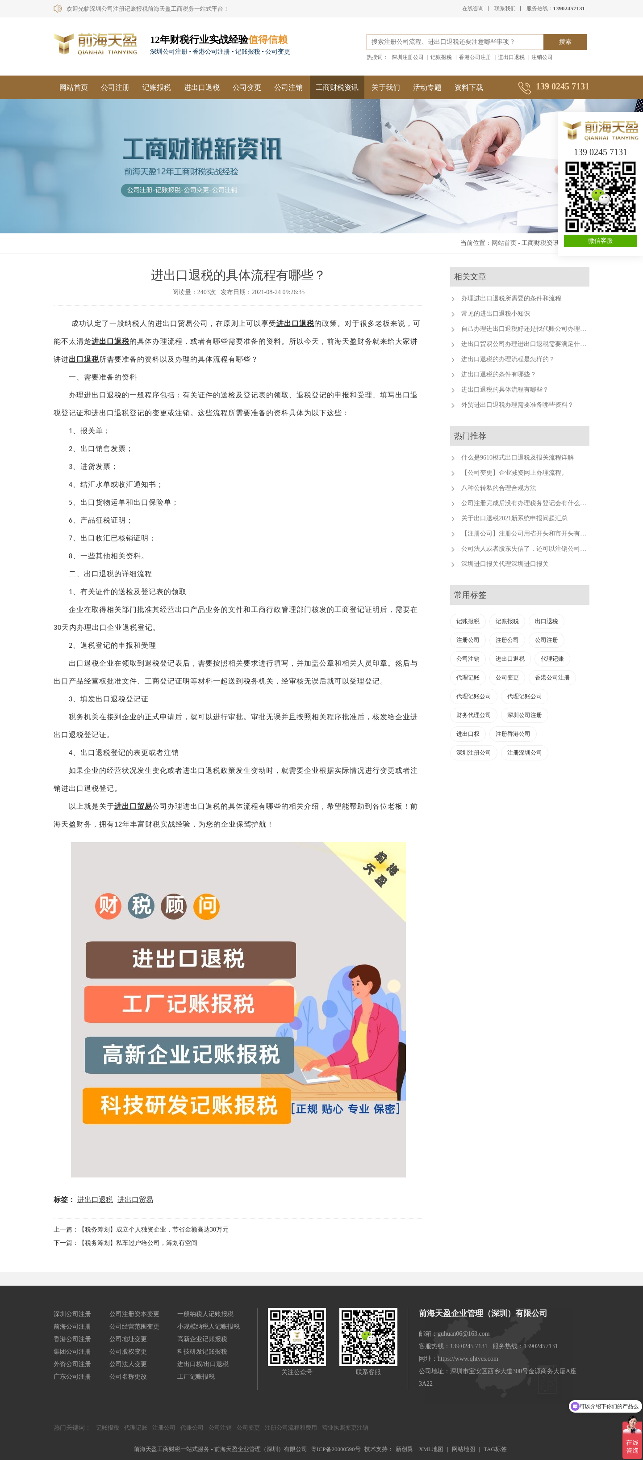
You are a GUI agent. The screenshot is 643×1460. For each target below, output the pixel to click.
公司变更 (247, 87)
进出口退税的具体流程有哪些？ (505, 389)
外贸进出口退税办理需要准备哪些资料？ (517, 404)
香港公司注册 (475, 57)
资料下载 (469, 87)
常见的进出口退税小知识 (495, 313)
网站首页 (73, 87)
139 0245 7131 (600, 152)
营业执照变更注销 (345, 1427)
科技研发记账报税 (202, 1351)
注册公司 (468, 640)
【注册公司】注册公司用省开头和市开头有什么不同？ (536, 533)
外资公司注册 (72, 1364)
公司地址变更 (128, 1339)
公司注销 (288, 87)
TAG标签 (495, 1449)
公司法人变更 (128, 1364)
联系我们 (505, 8)
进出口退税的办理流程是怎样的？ (508, 359)
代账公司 (192, 1427)
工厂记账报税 (196, 1376)
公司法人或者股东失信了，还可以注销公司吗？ (527, 548)
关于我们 (386, 87)
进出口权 (468, 733)
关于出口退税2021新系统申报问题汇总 (514, 518)
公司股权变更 (128, 1351)
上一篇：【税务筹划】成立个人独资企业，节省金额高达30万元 (141, 1229)
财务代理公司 (473, 715)
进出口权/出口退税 (203, 1364)
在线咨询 (473, 8)
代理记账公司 (473, 696)
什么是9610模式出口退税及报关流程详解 (517, 457)
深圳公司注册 (524, 715)
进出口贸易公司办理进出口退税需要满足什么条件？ (533, 344)
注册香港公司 (513, 733)
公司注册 (115, 87)
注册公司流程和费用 (291, 1427)
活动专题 (427, 87)
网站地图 (463, 1449)
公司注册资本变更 (134, 1314)
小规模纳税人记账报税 (208, 1326)
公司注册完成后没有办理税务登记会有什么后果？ (530, 503)
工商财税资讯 (337, 87)
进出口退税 (511, 57)
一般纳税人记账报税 (205, 1314)
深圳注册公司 (408, 57)
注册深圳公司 (524, 752)
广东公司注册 (72, 1376)
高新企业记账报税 (202, 1339)
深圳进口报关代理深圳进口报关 (505, 564)
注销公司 (542, 57)
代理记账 (552, 658)
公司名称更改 (128, 1376)
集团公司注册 (72, 1351)
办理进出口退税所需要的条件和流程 (511, 298)
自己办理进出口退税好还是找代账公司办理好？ (527, 328)
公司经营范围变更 (134, 1326)
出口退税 (299, 323)
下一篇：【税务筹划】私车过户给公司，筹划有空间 (125, 1243)
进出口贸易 (135, 1199)
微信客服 (600, 240)
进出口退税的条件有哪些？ (498, 374)
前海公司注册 (72, 1326)
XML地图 (431, 1449)
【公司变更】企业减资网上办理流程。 (514, 472)
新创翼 (404, 1449)
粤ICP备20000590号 (335, 1449)
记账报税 (441, 57)
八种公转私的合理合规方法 (498, 488)
